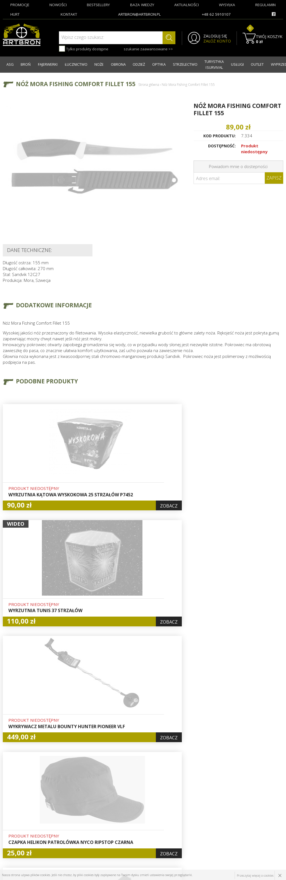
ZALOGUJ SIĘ (211, 36)
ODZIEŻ (129, 63)
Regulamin (84, 820)
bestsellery (98, 4)
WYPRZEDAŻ (270, 63)
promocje (19, 4)
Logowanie (132, 801)
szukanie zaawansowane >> (144, 48)
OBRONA (109, 63)
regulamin (265, 4)
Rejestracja (132, 807)
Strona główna (148, 83)
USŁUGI (229, 63)
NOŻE (92, 63)
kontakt (69, 14)
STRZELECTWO (171, 63)
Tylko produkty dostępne (83, 49)
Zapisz (274, 176)
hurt (15, 14)
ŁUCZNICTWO (70, 63)
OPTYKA (147, 63)
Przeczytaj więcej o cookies (255, 875)
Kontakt (81, 833)
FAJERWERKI (44, 63)
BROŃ (23, 63)
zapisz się (264, 816)
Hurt (126, 794)
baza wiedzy (142, 4)
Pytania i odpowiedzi (141, 820)
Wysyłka (81, 814)
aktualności (186, 4)
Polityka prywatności (141, 826)
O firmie (82, 794)
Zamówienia (133, 814)
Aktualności (85, 807)
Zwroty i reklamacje (92, 826)
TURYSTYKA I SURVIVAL (203, 63)
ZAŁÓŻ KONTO (213, 41)
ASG (9, 63)
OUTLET (247, 63)
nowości (58, 4)
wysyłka (227, 4)
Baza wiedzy (85, 801)
